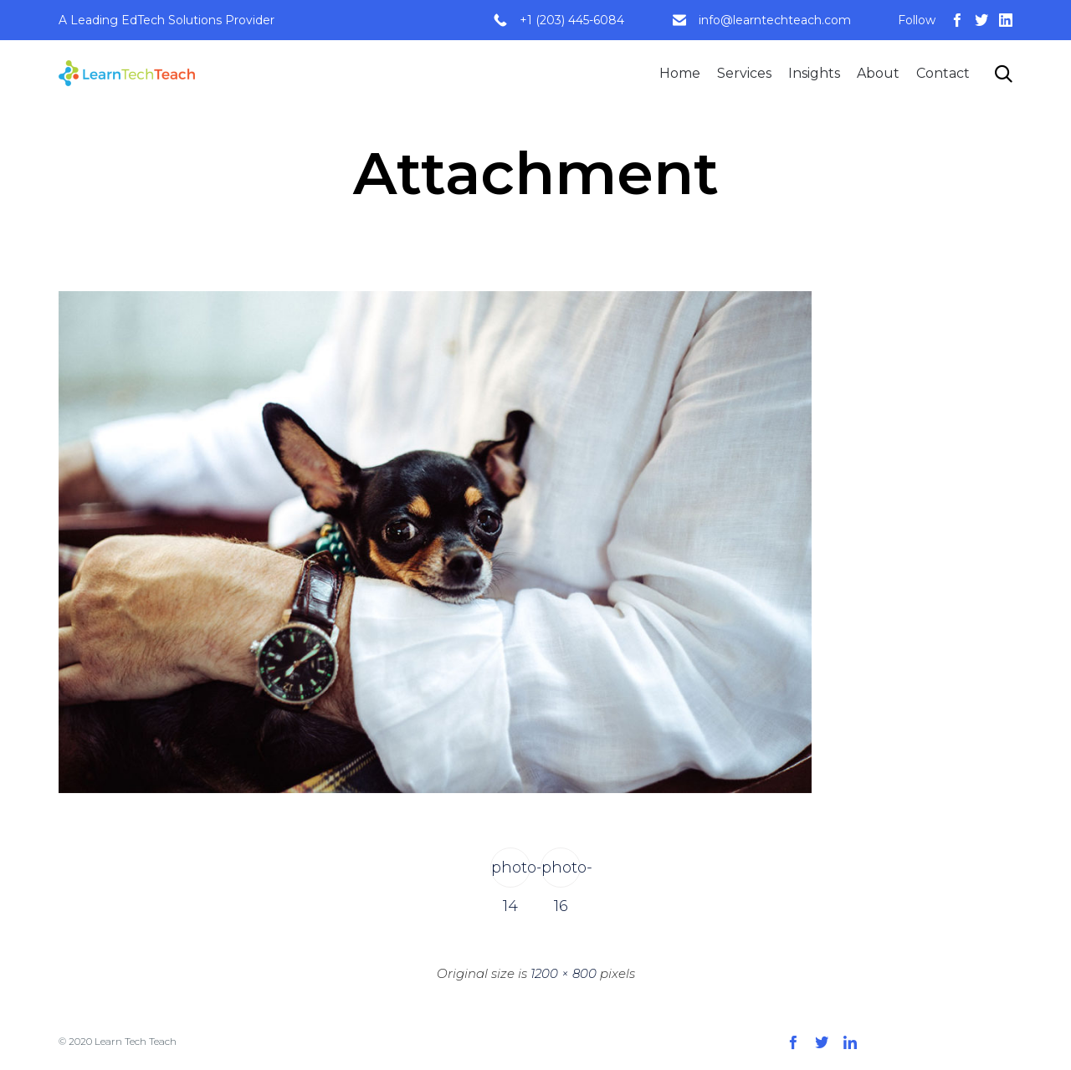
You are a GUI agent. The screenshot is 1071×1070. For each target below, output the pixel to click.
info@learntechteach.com (775, 20)
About (878, 73)
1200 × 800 (563, 973)
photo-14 (510, 873)
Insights (814, 73)
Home (679, 73)
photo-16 (561, 873)
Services (744, 73)
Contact (943, 73)
